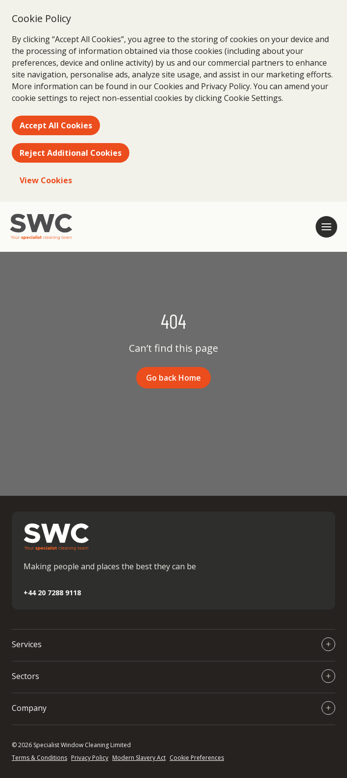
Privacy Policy (89, 758)
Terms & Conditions (39, 758)
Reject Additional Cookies (71, 152)
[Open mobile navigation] (326, 227)
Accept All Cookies (56, 125)
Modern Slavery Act (139, 758)
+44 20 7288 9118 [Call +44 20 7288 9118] (52, 592)
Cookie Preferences (197, 758)
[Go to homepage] (41, 227)
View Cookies (46, 180)
